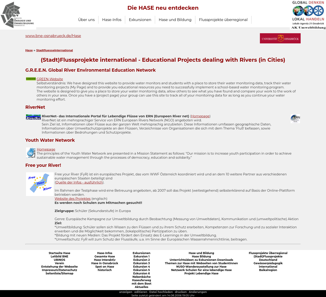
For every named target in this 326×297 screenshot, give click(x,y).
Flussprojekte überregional (223, 20)
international (268, 266)
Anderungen (198, 292)
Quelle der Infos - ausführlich (79, 182)
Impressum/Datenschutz (59, 270)
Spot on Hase (104, 266)
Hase (29, 50)
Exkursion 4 (141, 266)
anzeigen (125, 292)
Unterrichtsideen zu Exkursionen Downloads (201, 260)
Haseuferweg (141, 280)
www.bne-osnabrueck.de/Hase (53, 36)
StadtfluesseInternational (54, 50)
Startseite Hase (59, 253)
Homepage (200, 116)
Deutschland (268, 260)
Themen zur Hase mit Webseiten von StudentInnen (201, 263)
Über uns (86, 20)
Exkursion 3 (141, 263)
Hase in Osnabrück (104, 263)
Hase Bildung (201, 256)
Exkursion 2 (141, 260)
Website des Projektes (73, 199)
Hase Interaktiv (104, 260)
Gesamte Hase (104, 256)
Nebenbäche (141, 276)
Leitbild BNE (59, 256)
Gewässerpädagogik (268, 263)
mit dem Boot (141, 283)
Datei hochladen (161, 292)
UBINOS (59, 260)
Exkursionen (140, 20)
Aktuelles (141, 287)
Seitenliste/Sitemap (60, 273)
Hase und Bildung (175, 20)
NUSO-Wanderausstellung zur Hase (201, 266)
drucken (181, 292)
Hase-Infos (111, 20)
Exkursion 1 (141, 256)
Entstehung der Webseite (59, 266)
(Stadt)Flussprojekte (268, 256)
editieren (140, 292)
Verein (59, 263)
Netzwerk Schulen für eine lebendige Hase (201, 270)
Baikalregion (268, 270)
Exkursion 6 (141, 273)
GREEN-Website (50, 79)
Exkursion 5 (141, 270)
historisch (105, 270)
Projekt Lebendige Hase (201, 273)
